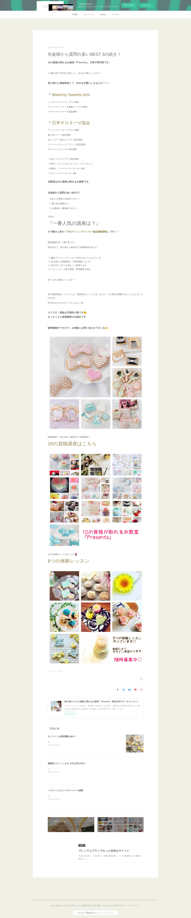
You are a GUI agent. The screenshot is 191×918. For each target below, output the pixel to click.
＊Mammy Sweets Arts (69, 94)
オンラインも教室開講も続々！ (62, 736)
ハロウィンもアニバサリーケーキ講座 (65, 790)
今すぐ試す (129, 5)
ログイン (147, 5)
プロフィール (88, 14)
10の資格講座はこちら (72, 443)
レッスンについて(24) (55, 671)
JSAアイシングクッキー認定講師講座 (87, 231)
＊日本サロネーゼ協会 (69, 122)
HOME (74, 14)
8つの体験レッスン (69, 561)
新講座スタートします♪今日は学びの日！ (67, 763)
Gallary (103, 14)
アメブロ (115, 14)
